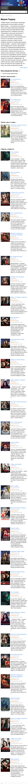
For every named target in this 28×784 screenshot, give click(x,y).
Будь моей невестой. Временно (18, 507)
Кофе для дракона (15, 172)
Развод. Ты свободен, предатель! (19, 297)
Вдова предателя (15, 317)
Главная (2, 15)
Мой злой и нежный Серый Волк (19, 401)
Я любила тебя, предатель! (17, 192)
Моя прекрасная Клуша (16, 256)
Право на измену (15, 442)
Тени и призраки (15, 152)
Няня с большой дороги (16, 213)
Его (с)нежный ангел (16, 79)
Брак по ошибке (14, 486)
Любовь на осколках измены (18, 359)
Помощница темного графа (17, 339)
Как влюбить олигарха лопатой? (18, 125)
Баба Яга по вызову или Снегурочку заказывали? (17, 234)
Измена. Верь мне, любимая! (18, 380)
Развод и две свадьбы (16, 464)
